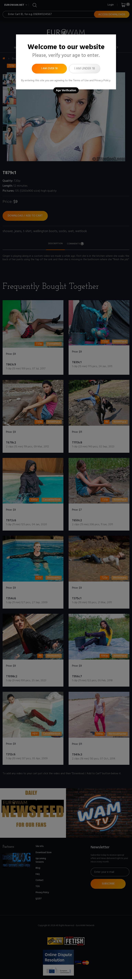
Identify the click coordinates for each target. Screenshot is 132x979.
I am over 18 (49, 68)
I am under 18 (84, 68)
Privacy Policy (102, 80)
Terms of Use (81, 80)
